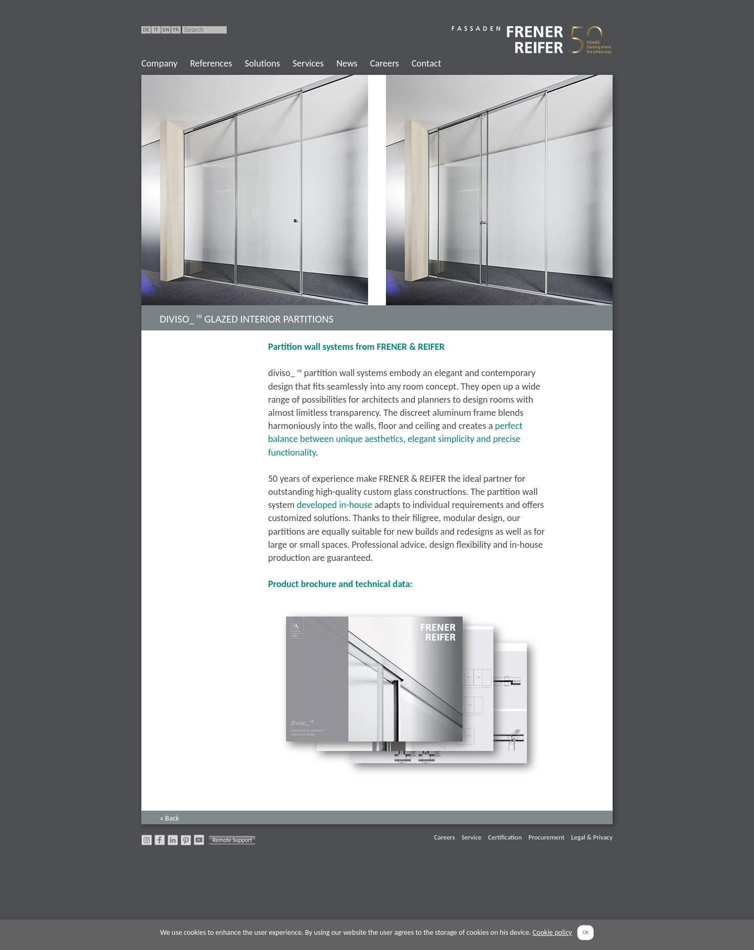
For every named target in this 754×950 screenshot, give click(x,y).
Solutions (262, 63)
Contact (426, 63)
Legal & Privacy (592, 837)
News (346, 63)
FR (176, 29)
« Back (169, 818)
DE (146, 29)
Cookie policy (552, 932)
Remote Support (232, 840)
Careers (384, 63)
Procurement (546, 837)
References (211, 63)
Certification (505, 837)
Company (159, 63)
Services (308, 63)
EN (166, 29)
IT (156, 29)
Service (471, 837)
